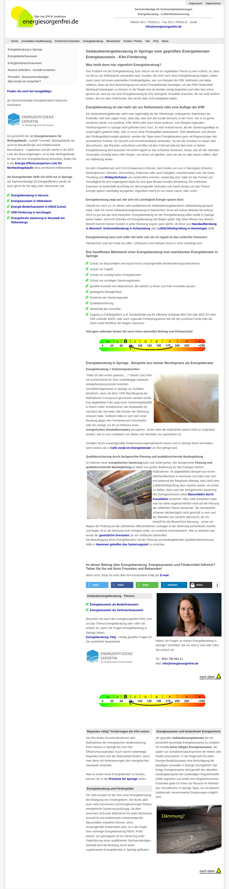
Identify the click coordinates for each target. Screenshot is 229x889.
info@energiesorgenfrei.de (164, 26)
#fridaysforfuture (115, 177)
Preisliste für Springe (123, 778)
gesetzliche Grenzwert (114, 535)
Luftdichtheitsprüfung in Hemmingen (182, 228)
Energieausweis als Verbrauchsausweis (116, 610)
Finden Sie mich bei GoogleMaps (29, 91)
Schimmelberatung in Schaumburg (126, 228)
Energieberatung (93, 41)
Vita (147, 41)
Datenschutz (213, 3)
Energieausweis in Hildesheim (31, 201)
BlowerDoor (113, 41)
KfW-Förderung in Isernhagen (31, 212)
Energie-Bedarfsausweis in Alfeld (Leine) (38, 206)
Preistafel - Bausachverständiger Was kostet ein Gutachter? (28, 79)
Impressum (195, 3)
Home (14, 41)
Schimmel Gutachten (67, 41)
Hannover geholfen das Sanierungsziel (122, 544)
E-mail (164, 575)
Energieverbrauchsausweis (25, 63)
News (165, 41)
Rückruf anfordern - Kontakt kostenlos (31, 70)
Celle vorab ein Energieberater (130, 447)
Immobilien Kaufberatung (36, 41)
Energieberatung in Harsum (29, 195)
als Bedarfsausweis (114, 604)
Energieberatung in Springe (25, 49)
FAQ (155, 41)
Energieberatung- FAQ (101, 637)
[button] (97, 585)
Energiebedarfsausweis (22, 56)
